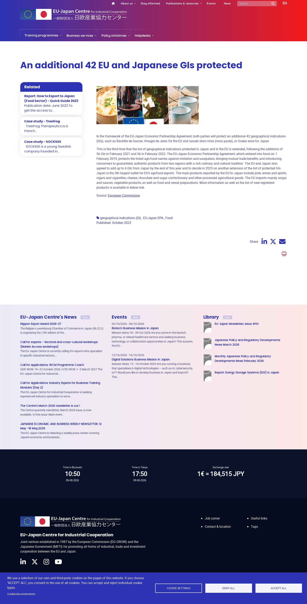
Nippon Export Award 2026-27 (40, 290)
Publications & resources (182, 3)
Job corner (212, 485)
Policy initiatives (114, 35)
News (227, 3)
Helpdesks (143, 35)
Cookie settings (178, 588)
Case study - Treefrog (42, 121)
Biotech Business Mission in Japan (135, 295)
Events (211, 3)
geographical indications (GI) (120, 184)
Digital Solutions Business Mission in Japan (141, 326)
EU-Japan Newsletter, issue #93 (236, 290)
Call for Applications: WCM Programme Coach (52, 331)
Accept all (279, 588)
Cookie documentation (21, 594)
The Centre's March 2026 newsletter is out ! (50, 372)
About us (127, 3)
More (85, 284)
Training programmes (41, 35)
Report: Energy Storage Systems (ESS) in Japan (247, 339)
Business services (80, 35)
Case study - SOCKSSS (42, 141)
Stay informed (150, 3)
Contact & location (218, 493)
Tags (254, 493)
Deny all (228, 588)
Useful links (259, 485)
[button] (282, 3)
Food (169, 184)
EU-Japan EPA (153, 184)
